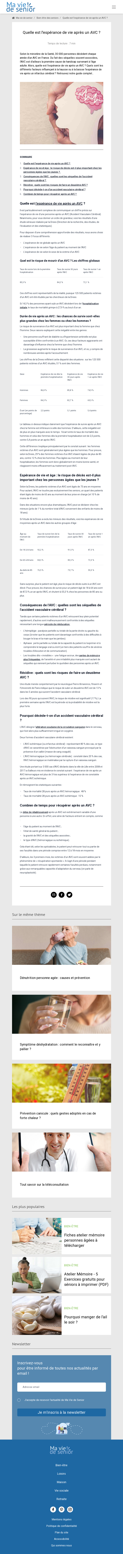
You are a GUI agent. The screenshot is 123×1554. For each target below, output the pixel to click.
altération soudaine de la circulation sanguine (60, 727)
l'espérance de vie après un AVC (59, 203)
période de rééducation (57, 624)
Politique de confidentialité (61, 1526)
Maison (61, 1482)
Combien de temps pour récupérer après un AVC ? (50, 194)
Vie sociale (62, 1490)
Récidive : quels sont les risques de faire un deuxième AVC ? (55, 185)
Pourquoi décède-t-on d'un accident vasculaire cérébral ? (54, 189)
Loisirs (61, 1473)
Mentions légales (62, 1519)
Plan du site (61, 1532)
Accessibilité (61, 1539)
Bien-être (61, 1465)
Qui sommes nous (61, 1545)
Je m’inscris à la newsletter (62, 1412)
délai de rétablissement (35, 812)
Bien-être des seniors (47, 18)
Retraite (62, 1499)
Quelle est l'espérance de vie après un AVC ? (47, 163)
